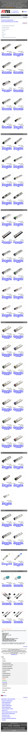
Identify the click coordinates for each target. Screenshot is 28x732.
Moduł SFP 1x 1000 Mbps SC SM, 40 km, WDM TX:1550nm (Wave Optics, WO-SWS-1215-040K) (18, 185)
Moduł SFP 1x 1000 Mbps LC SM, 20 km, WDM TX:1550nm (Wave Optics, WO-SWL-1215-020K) (18, 279)
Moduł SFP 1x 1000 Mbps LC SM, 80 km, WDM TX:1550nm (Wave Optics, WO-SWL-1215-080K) (18, 315)
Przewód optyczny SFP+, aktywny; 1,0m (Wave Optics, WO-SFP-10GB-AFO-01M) (18, 604)
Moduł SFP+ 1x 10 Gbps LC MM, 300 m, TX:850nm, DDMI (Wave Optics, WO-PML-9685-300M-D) (7, 467)
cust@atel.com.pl (15, 12)
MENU (24, 11)
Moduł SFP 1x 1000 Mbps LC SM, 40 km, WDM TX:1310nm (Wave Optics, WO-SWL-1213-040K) (7, 297)
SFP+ (3, 32)
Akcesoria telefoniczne (6, 673)
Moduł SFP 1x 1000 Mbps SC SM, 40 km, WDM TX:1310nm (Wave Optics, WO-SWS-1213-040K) (7, 185)
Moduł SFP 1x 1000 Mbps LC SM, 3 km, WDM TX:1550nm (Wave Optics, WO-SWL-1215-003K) (18, 224)
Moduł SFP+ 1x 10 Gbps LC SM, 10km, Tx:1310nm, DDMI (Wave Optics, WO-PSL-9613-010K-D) (18, 467)
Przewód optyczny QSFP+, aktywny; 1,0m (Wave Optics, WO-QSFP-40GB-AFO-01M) (7, 585)
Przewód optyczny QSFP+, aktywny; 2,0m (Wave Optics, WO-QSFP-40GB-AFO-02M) (18, 585)
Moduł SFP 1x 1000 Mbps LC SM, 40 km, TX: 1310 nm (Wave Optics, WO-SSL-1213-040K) (7, 109)
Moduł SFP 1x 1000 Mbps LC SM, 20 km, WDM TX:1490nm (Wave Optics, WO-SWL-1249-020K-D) (7, 279)
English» (4, 695)
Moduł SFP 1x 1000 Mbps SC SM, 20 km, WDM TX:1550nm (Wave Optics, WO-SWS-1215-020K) (18, 167)
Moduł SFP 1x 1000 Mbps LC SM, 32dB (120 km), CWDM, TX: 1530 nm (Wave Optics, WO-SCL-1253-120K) (7, 428)
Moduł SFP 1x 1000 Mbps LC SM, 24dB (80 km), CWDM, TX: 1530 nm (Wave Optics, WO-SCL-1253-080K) (7, 373)
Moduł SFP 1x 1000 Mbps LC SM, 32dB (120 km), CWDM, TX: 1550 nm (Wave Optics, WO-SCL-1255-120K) (18, 428)
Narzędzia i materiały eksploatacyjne (9, 718)
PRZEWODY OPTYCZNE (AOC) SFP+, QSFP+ (9, 37)
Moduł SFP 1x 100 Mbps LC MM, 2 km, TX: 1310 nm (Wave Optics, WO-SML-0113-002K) (7, 72)
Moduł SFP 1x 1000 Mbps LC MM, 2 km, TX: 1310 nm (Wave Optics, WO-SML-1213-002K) (18, 72)
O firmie (3, 658)
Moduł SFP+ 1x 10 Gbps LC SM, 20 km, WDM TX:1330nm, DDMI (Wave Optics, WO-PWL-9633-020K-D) (18, 525)
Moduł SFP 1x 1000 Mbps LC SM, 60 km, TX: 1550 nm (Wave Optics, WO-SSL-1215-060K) (18, 109)
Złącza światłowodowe (6, 707)
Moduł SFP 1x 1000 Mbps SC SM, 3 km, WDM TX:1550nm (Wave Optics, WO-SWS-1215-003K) (7, 148)
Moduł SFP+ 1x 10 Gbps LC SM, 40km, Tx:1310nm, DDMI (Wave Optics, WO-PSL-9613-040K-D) (7, 485)
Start (3, 656)
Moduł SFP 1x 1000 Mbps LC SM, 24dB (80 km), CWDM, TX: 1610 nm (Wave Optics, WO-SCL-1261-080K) (7, 409)
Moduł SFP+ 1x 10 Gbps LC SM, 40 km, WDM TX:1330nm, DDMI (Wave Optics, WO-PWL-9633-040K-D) (18, 543)
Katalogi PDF (5, 683)
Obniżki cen (5, 680)
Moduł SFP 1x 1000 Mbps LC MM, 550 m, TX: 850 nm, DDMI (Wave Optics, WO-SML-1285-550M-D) (18, 54)
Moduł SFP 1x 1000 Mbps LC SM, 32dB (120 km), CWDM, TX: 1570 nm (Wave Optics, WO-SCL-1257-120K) (7, 446)
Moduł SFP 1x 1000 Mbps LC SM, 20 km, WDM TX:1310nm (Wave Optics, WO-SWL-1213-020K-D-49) (18, 261)
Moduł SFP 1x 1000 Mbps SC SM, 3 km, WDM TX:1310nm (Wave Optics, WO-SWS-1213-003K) (18, 148)
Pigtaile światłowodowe (6, 702)
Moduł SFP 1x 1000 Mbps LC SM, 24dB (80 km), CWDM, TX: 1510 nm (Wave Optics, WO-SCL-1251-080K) (18, 355)
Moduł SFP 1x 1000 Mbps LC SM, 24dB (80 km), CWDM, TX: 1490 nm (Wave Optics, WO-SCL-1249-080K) (7, 355)
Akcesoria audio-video (6, 675)
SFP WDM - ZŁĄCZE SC (5, 27)
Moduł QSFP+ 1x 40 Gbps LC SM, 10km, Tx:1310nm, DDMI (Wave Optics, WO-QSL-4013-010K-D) (18, 564)
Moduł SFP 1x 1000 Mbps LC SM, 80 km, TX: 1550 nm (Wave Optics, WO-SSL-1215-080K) (7, 127)
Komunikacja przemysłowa (7, 666)
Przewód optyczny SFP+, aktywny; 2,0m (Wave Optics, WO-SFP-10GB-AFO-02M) (7, 622)
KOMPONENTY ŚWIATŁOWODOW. (8, 698)
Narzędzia (4, 671)
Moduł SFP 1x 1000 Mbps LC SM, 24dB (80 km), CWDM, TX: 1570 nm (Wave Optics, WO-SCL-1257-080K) (7, 391)
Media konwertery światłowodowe (8, 713)
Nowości (4, 678)
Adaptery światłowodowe (7, 705)
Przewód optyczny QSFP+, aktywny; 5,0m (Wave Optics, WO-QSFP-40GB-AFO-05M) (7, 604)
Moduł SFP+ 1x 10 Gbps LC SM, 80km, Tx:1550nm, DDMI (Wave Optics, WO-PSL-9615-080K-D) (7, 504)
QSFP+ (3, 35)
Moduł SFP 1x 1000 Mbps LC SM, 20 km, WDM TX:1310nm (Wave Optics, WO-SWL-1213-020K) (7, 261)
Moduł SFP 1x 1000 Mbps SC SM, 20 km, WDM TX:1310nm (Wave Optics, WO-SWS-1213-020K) (7, 167)
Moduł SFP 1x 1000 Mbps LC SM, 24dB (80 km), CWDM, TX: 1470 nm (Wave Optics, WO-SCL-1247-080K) (18, 337)
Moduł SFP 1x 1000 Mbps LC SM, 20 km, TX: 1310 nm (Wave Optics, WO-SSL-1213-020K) (18, 91)
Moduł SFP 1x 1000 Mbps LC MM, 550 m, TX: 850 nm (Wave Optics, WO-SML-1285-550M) (7, 54)
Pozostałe (4, 719)
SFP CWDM (4, 30)
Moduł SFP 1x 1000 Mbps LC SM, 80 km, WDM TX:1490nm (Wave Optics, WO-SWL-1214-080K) (7, 315)
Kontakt (3, 692)
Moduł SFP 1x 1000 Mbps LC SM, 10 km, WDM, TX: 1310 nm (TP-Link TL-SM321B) (7, 242)
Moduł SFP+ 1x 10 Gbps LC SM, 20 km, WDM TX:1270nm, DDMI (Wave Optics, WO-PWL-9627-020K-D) (7, 525)
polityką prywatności (9, 7)
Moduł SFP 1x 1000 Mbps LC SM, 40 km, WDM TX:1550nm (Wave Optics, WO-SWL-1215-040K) (18, 297)
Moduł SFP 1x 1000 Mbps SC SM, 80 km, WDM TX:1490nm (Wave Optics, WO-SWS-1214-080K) (7, 203)
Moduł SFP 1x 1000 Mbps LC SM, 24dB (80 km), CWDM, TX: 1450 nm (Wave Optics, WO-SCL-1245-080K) (7, 337)
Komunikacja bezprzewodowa (8, 664)
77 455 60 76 (15, 11)
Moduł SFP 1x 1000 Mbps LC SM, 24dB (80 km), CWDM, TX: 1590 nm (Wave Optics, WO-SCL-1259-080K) (18, 391)
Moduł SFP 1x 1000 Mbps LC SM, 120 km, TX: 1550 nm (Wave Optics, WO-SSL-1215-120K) (18, 127)
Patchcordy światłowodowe (7, 700)
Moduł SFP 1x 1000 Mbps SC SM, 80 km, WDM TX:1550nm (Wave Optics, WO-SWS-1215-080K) (18, 203)
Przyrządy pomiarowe (6, 716)
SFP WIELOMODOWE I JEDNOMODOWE (8, 25)
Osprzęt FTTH (5, 710)
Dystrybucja (4, 685)
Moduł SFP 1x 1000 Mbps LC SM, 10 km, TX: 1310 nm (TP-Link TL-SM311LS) (7, 91)
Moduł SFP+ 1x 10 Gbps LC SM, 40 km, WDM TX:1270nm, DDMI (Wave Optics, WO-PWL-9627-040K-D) (7, 543)
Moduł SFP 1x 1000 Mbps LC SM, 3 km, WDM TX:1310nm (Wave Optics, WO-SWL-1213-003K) (7, 224)
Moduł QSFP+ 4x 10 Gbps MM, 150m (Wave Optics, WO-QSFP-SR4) (7, 564)
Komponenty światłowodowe (8, 668)
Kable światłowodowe (6, 703)
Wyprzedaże (5, 682)
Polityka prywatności (16, 725)
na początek (25, 209)
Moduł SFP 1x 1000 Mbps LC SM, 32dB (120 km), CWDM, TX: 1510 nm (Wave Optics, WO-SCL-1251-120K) (18, 409)
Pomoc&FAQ (4, 690)
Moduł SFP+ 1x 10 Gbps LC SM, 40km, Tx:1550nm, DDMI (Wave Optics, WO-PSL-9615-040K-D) (18, 485)
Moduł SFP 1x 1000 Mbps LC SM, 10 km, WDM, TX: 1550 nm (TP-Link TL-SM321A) (18, 242)
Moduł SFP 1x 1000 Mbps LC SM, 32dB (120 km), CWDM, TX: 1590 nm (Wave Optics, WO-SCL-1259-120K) (18, 446)
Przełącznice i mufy (5, 715)
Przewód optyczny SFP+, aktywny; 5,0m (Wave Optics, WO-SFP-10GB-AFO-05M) (18, 622)
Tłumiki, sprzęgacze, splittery (7, 708)
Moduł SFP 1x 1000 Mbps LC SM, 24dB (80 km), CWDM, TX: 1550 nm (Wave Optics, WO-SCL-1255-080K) (18, 373)
